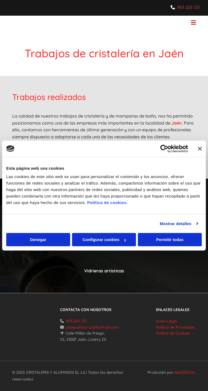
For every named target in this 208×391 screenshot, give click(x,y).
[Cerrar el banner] (200, 149)
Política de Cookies (173, 333)
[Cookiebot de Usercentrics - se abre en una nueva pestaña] (164, 149)
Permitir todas (170, 239)
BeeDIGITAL (185, 372)
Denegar (38, 239)
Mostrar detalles (175, 223)
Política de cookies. (107, 202)
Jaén (176, 123)
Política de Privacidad (175, 327)
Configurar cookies (104, 239)
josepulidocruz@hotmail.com (92, 327)
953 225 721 (188, 7)
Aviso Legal (166, 321)
